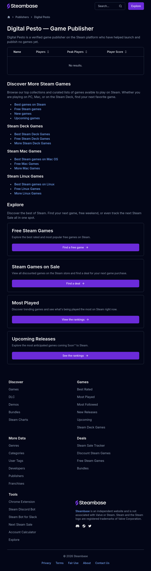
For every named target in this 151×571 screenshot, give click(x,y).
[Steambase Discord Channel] (77, 526)
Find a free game (75, 247)
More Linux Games (28, 193)
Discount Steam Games (94, 453)
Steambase (83, 511)
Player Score (117, 52)
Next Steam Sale (20, 524)
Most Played (86, 397)
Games (14, 389)
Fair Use (73, 563)
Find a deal (75, 283)
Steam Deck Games (91, 427)
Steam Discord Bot (22, 509)
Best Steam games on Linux (34, 184)
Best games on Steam (30, 104)
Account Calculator (22, 532)
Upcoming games (27, 118)
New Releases (87, 412)
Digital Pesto (42, 17)
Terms (60, 563)
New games (23, 113)
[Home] (8, 17)
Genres (14, 445)
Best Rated (84, 389)
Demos (14, 404)
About (87, 563)
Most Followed (87, 404)
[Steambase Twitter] (89, 526)
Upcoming (84, 420)
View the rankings (75, 319)
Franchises (16, 483)
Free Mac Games (26, 164)
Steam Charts (18, 420)
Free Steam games (27, 109)
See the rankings (75, 355)
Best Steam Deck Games (32, 134)
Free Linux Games (27, 189)
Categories (16, 453)
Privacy (46, 563)
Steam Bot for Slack (23, 517)
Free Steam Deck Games (32, 139)
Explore (136, 6)
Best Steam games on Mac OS (36, 159)
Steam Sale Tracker (91, 445)
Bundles (14, 412)
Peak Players (77, 52)
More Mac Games (27, 168)
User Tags (16, 461)
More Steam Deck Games (32, 143)
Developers (17, 468)
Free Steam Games (90, 461)
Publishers (22, 17)
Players (43, 52)
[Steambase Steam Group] (83, 526)
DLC (12, 397)
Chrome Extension (22, 502)
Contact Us (102, 563)
